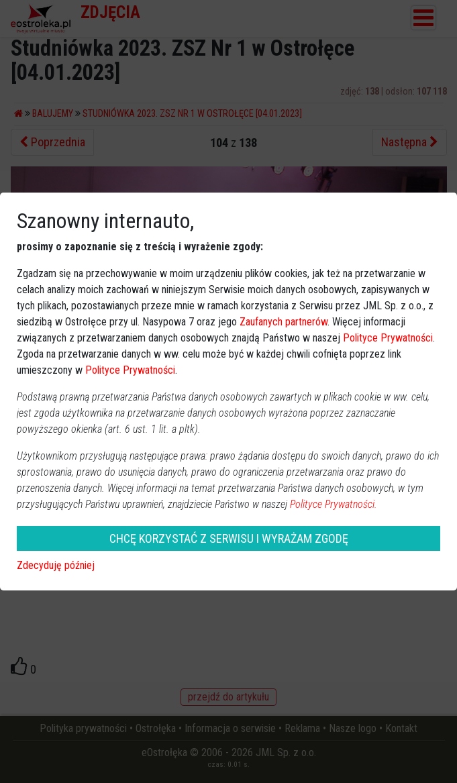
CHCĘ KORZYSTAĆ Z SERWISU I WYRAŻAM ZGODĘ (228, 538)
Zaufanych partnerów (283, 321)
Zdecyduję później (56, 565)
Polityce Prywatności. (333, 504)
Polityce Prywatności (388, 337)
